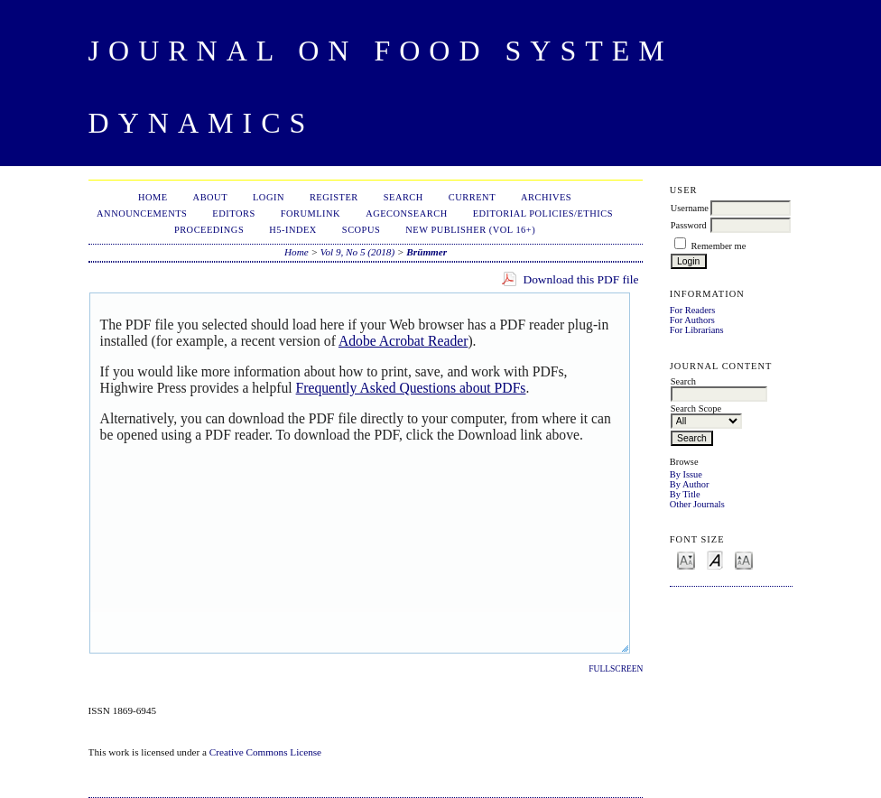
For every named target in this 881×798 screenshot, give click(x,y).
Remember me (718, 246)
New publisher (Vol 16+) (470, 230)
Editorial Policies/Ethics (543, 213)
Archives (546, 197)
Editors (233, 213)
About (210, 197)
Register (334, 197)
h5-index (293, 230)
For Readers (693, 310)
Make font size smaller (686, 559)
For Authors (692, 320)
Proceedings (209, 230)
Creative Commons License (265, 752)
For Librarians (697, 330)
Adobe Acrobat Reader (403, 340)
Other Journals (697, 504)
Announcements (142, 213)
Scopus (361, 230)
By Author (689, 484)
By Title (685, 494)
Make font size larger (744, 559)
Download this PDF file (580, 279)
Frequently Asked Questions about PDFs (411, 387)
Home (153, 197)
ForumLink (310, 213)
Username (690, 208)
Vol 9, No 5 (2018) (357, 251)
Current (472, 197)
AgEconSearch (407, 213)
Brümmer (426, 251)
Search (403, 197)
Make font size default (715, 559)
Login (268, 197)
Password (689, 225)
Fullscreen (616, 668)
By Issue (686, 474)
